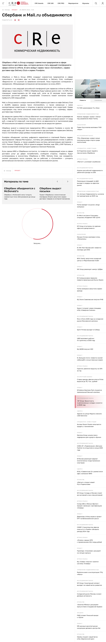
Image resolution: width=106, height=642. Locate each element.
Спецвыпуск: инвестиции (86, 148)
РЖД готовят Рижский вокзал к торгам (87, 616)
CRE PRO (61, 3)
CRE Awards (39, 3)
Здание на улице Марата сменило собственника (89, 415)
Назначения (81, 124)
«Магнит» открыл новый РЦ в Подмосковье (86, 483)
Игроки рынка (82, 159)
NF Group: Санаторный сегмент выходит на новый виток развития (89, 584)
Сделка (80, 105)
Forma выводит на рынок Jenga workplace (88, 206)
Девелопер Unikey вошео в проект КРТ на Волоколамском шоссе (89, 517)
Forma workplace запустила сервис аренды (89, 290)
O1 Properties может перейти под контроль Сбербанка (87, 152)
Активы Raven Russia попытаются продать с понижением (89, 425)
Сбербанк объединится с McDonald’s (19, 189)
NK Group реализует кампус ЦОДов (89, 269)
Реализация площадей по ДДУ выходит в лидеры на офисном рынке (88, 183)
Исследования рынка (85, 135)
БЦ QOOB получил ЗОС (85, 349)
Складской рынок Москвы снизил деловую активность (89, 595)
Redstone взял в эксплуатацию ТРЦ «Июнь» (90, 573)
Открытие (80, 212)
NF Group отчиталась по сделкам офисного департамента (89, 227)
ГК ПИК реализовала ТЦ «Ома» (88, 108)
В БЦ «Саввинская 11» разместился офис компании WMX (90, 472)
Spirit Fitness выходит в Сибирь (88, 330)
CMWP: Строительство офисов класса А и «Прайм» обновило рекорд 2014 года (88, 529)
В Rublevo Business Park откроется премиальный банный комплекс (89, 391)
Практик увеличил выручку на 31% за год (89, 370)
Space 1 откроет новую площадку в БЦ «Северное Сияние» (89, 309)
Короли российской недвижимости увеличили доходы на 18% (90, 171)
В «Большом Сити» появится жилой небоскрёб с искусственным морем (90, 359)
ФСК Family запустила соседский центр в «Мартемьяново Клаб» (89, 259)
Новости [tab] (83, 100)
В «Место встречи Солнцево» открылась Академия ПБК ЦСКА (88, 216)
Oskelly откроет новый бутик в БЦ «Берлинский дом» (87, 638)
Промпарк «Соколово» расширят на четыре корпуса (89, 552)
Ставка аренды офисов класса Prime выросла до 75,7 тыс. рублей (90, 380)
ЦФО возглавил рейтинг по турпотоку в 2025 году (86, 339)
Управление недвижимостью (88, 114)
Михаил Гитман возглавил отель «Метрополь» (88, 238)
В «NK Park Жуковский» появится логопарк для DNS (89, 249)
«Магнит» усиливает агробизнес (89, 162)
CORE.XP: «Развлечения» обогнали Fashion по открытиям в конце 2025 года (90, 448)
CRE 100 (51, 3)
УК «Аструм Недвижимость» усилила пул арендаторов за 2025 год (90, 195)
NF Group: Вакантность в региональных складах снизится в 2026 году (89, 403)
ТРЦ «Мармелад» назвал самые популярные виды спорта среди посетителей (88, 140)
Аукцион (80, 612)
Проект (79, 202)
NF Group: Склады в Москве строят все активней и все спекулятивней (89, 494)
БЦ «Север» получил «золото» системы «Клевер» (88, 563)
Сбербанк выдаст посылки (50, 189)
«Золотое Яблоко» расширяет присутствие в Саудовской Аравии (89, 606)
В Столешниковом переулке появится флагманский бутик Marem (90, 279)
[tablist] (90, 100)
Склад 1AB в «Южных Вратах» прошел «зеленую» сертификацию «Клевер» (89, 506)
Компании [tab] (98, 100)
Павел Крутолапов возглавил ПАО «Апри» (89, 128)
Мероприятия (73, 3)
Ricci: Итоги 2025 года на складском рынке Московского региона (90, 320)
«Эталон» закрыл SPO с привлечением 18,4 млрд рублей (89, 541)
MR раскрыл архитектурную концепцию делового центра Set (88, 627)
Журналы (85, 3)
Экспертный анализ (84, 376)
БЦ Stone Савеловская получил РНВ (90, 299)
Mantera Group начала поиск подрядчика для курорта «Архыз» (89, 436)
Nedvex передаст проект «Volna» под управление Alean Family (89, 118)
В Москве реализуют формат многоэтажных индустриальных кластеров (88, 461)
